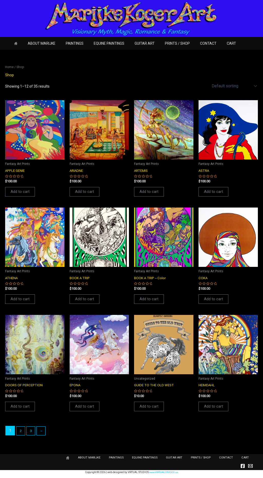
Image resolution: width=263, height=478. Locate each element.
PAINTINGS (67, 43)
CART (208, 43)
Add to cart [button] (20, 192)
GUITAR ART (131, 43)
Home (9, 67)
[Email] (250, 466)
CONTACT (188, 43)
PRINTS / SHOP (160, 43)
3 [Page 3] (32, 432)
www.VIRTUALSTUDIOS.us (163, 472)
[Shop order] (234, 86)
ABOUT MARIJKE (37, 43)
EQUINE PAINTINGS (98, 43)
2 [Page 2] (21, 432)
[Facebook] (242, 466)
